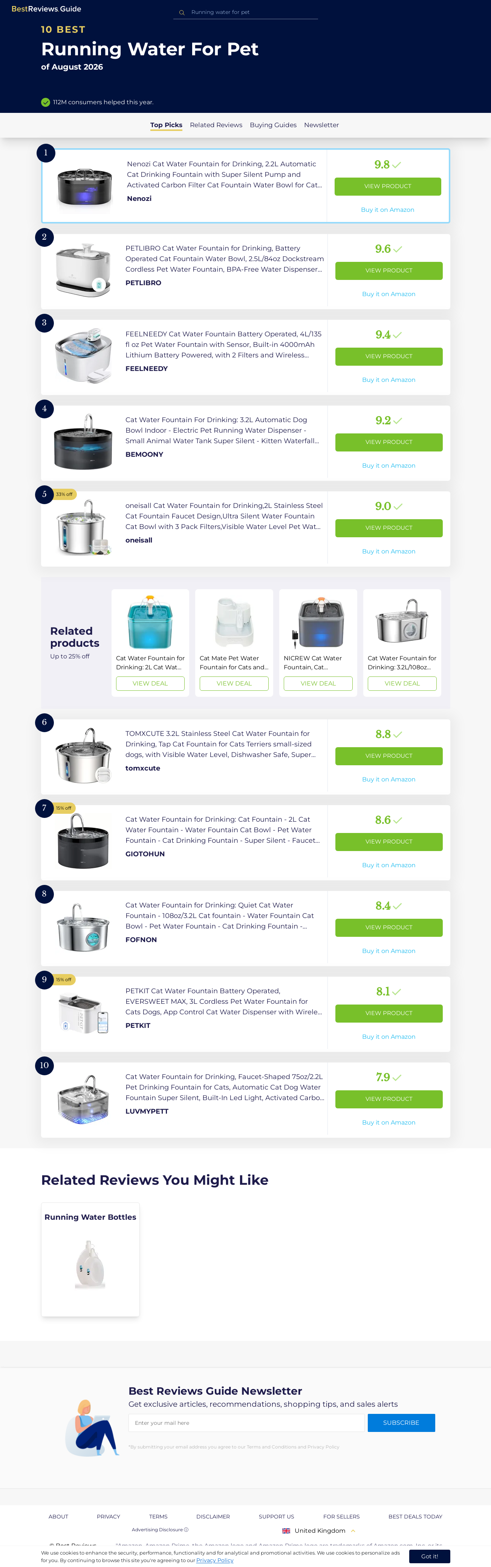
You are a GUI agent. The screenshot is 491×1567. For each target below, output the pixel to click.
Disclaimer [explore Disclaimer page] (213, 1516)
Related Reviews (216, 125)
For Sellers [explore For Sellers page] (341, 1516)
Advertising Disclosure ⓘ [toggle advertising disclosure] (160, 1529)
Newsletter (321, 125)
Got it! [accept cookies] (429, 1556)
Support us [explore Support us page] (276, 1516)
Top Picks (166, 125)
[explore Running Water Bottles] (90, 1259)
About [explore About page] (58, 1516)
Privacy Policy (215, 1560)
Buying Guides (273, 125)
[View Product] (245, 185)
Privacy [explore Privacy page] (108, 1516)
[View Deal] (151, 643)
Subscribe (401, 1422)
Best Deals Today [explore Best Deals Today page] (415, 1516)
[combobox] (245, 12)
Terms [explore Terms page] (158, 1516)
